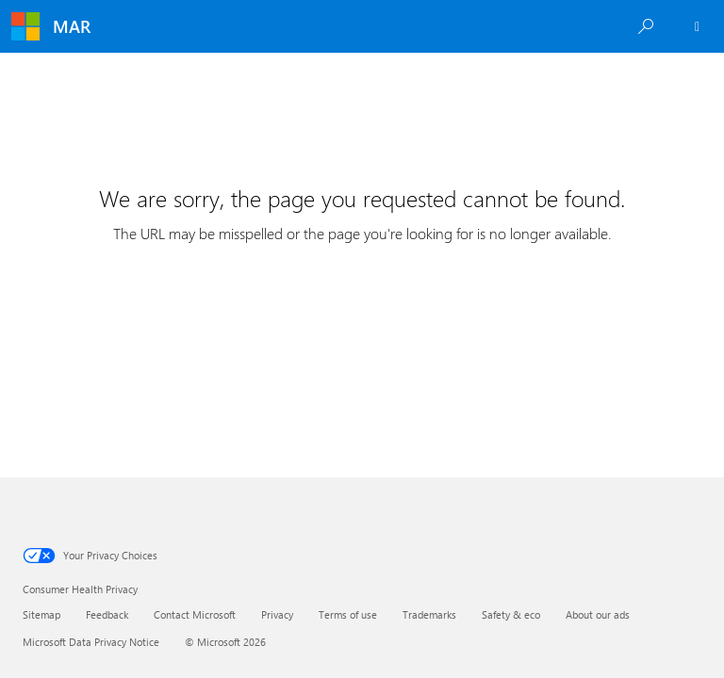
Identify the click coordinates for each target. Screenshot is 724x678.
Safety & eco (511, 614)
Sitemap (41, 614)
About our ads (598, 614)
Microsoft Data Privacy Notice (91, 642)
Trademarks (429, 614)
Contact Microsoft (195, 614)
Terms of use (348, 614)
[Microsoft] (25, 26)
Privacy (277, 614)
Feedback (107, 614)
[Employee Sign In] (697, 26)
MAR (71, 26)
